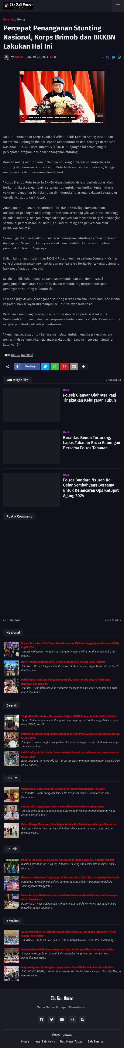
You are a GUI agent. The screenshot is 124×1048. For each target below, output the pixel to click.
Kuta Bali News (44, 1041)
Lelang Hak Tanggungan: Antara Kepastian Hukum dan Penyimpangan (62, 806)
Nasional (27, 355)
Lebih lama (111, 620)
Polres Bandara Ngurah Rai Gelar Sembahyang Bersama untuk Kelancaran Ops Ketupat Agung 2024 (91, 488)
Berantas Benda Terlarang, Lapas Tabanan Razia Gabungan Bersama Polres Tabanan (91, 442)
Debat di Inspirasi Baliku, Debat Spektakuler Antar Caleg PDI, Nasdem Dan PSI (67, 859)
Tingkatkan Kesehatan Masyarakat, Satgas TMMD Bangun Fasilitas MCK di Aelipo (68, 716)
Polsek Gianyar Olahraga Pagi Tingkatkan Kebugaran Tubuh (89, 398)
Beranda (9, 19)
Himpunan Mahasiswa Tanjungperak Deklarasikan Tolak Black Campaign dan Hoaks (70, 877)
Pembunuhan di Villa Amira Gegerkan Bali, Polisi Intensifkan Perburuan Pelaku (67, 949)
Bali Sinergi (95, 1041)
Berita (21, 19)
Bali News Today (71, 1041)
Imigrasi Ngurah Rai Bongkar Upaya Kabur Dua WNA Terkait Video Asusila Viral (67, 967)
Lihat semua (113, 379)
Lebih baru (12, 620)
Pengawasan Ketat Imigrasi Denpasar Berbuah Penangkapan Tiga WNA (63, 788)
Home (25, 1041)
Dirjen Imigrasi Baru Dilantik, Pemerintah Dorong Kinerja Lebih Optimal (63, 662)
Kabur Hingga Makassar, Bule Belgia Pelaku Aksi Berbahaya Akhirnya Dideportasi (69, 824)
